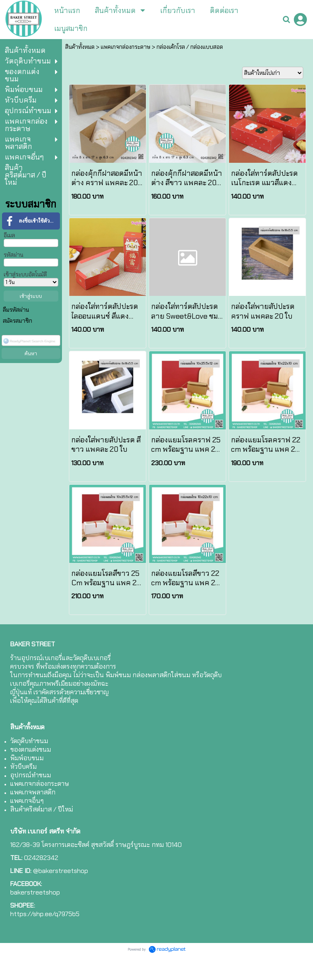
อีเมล (9, 235)
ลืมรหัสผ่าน (16, 309)
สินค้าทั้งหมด (80, 46)
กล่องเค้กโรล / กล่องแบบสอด (189, 46)
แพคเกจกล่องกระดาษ (125, 46)
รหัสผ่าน (13, 254)
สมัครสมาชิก (17, 320)
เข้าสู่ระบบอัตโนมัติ (25, 274)
